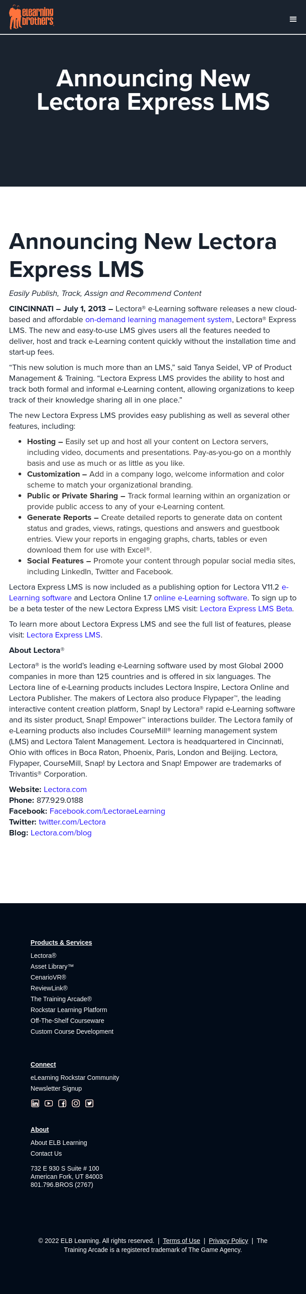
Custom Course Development (72, 1031)
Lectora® (43, 955)
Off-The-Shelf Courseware (67, 1020)
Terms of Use (181, 1240)
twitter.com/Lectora (72, 822)
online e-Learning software (200, 598)
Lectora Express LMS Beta (246, 608)
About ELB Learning (59, 1142)
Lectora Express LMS (64, 635)
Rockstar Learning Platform (69, 1009)
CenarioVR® (48, 977)
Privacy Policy (228, 1240)
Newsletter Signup (56, 1088)
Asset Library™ (52, 966)
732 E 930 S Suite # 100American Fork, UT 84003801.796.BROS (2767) (67, 1176)
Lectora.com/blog (61, 833)
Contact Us (46, 1153)
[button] (292, 17)
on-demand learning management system (158, 319)
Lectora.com (65, 789)
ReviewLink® (49, 988)
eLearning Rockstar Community (75, 1077)
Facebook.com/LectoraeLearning (107, 811)
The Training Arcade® (61, 999)
